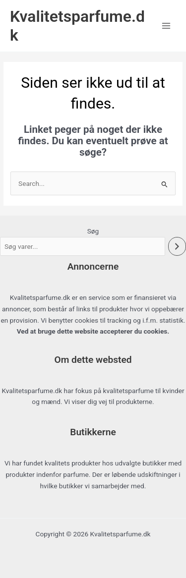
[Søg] (177, 246)
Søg (93, 231)
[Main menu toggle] (166, 25)
